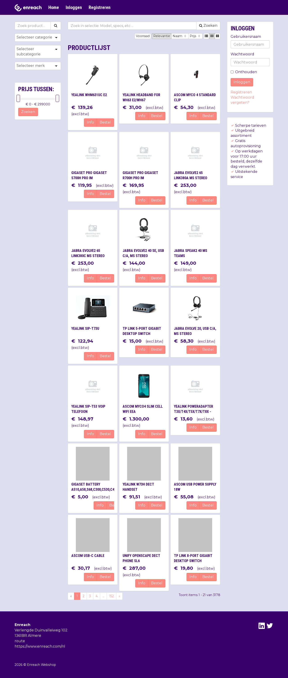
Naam (180, 36)
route (20, 641)
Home (53, 7)
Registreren (99, 7)
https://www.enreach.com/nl (40, 646)
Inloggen (74, 7)
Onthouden (244, 72)
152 (111, 596)
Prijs (195, 36)
